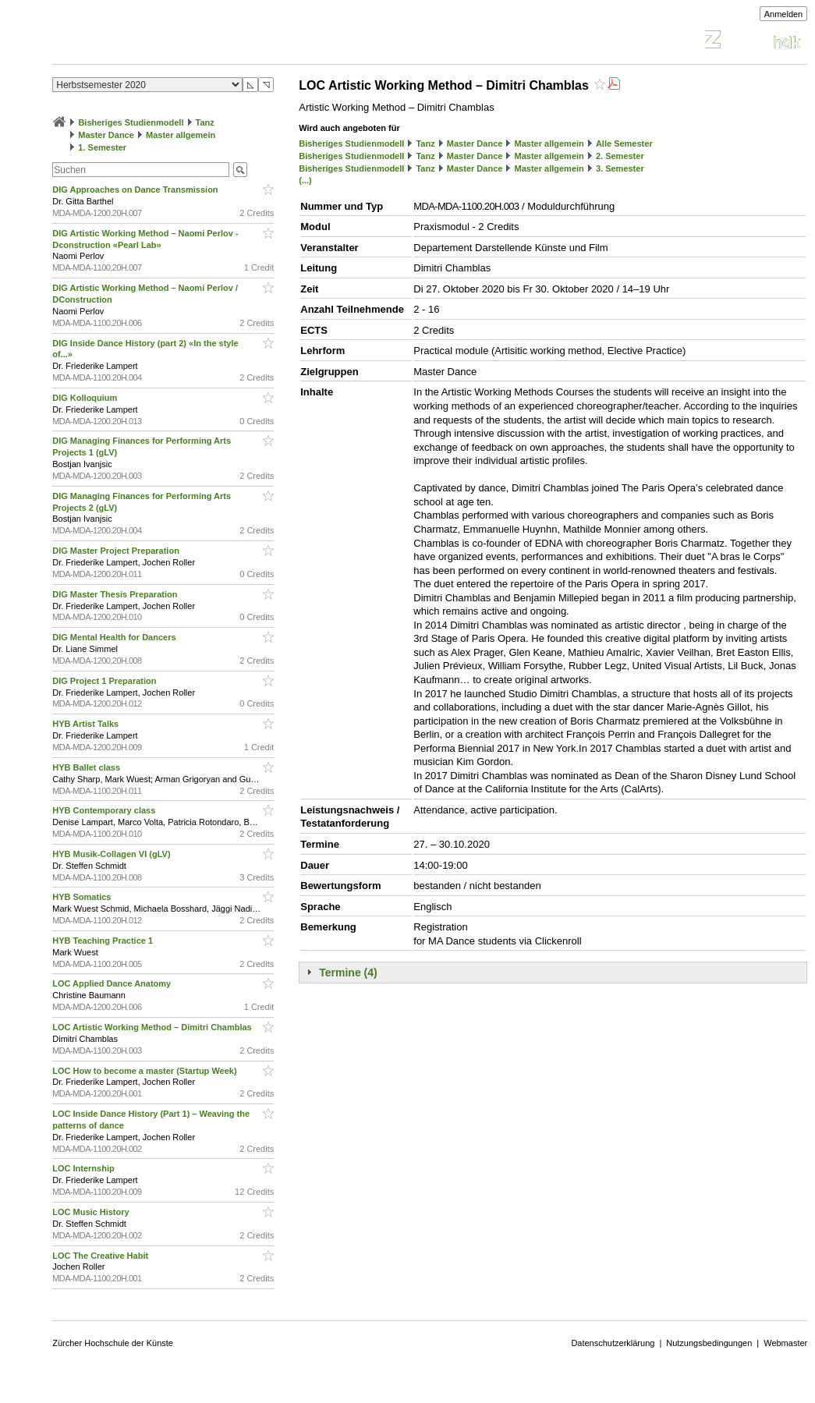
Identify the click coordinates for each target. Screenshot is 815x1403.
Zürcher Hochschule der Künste (112, 1343)
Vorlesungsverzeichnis (167, 41)
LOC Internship (84, 1168)
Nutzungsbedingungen (709, 1343)
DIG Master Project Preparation (117, 550)
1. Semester (102, 147)
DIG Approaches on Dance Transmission (136, 189)
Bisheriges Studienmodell (130, 122)
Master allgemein (180, 135)
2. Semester (620, 156)
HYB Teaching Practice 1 (103, 940)
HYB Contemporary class (105, 810)
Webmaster (785, 1343)
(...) (305, 180)
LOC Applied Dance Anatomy (112, 983)
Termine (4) (348, 972)
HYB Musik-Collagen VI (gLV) (112, 854)
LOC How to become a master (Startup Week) (145, 1070)
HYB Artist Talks (86, 723)
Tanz (205, 122)
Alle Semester (624, 143)
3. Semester (620, 168)
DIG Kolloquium (85, 397)
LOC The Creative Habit (101, 1255)
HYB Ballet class (87, 767)
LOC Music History (91, 1212)
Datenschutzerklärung (612, 1343)
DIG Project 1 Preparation (105, 681)
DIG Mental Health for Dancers (115, 637)
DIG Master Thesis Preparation (115, 594)
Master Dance (106, 135)
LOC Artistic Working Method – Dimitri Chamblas (153, 1027)
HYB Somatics (82, 897)
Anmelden (783, 14)
